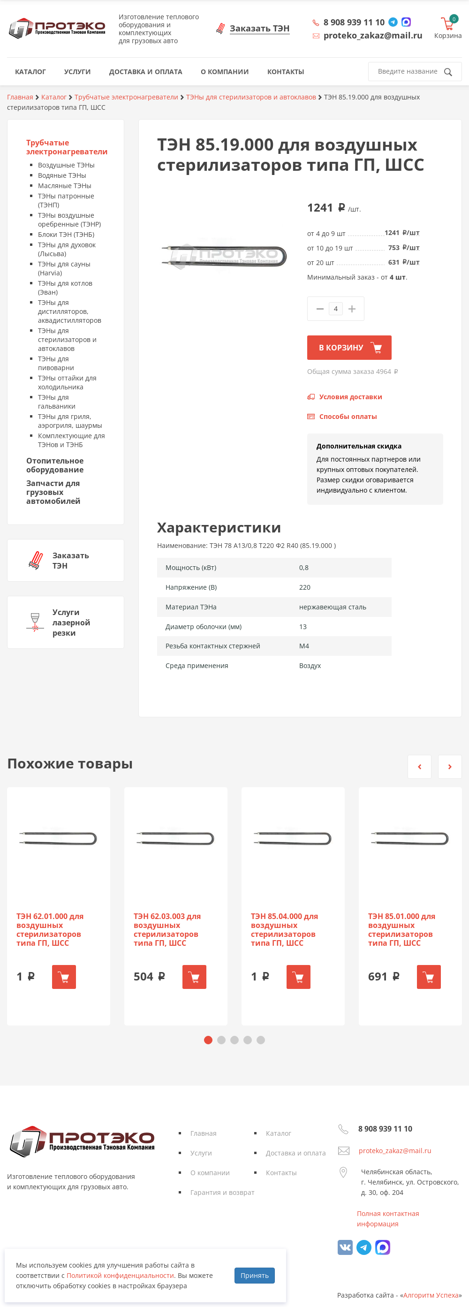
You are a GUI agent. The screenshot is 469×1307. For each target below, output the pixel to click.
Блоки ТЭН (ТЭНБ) (66, 234)
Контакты (281, 1172)
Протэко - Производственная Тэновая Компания (57, 28)
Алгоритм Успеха (431, 1295)
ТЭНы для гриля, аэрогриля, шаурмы (70, 421)
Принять (255, 1275)
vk (345, 1247)
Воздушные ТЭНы (66, 164)
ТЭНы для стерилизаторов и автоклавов (67, 339)
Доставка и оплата (296, 1152)
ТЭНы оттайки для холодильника (67, 382)
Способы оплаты (348, 416)
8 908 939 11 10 (354, 22)
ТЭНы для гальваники (57, 401)
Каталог (278, 1133)
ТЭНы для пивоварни (56, 363)
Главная (203, 1133)
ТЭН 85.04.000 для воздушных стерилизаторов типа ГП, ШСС (284, 930)
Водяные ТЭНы (62, 175)
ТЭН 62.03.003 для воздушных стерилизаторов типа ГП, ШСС (167, 930)
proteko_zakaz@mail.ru (395, 1150)
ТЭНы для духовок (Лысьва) (67, 249)
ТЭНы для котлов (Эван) (65, 287)
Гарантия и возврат (222, 1192)
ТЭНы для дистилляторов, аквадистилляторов (69, 311)
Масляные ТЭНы (64, 185)
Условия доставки (350, 396)
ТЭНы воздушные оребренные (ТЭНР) (69, 219)
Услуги (201, 1152)
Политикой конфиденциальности (120, 1275)
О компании (210, 1172)
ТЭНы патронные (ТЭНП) (66, 200)
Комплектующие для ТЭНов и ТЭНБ (71, 440)
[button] (419, 767)
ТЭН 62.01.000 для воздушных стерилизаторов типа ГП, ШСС (49, 930)
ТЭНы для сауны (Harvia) (64, 268)
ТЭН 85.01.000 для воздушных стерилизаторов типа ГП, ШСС (401, 930)
